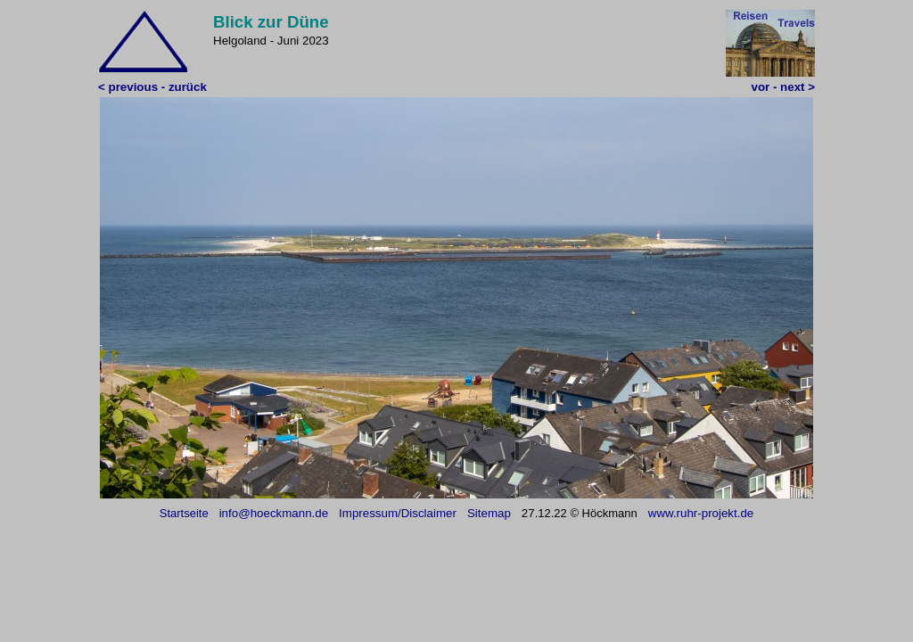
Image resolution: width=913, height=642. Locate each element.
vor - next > (783, 87)
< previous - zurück (152, 87)
